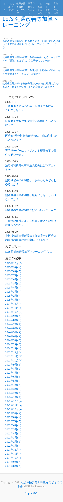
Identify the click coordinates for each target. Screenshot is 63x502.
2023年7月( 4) (13, 372)
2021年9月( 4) (13, 461)
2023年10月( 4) (14, 360)
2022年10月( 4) (14, 409)
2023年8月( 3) (13, 368)
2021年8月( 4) (13, 466)
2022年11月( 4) (13, 405)
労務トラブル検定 (56, 8)
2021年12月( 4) (14, 449)
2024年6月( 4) (13, 328)
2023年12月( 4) (14, 352)
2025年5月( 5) (13, 283)
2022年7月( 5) (13, 421)
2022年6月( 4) (13, 425)
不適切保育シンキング (31, 8)
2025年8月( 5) (13, 271)
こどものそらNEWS (11, 6)
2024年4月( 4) (13, 336)
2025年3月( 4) (13, 291)
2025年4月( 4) (13, 287)
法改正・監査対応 (48, 8)
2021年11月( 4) (13, 453)
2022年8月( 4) (13, 417)
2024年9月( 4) (13, 316)
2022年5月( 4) (13, 429)
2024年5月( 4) (13, 332)
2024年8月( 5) (13, 320)
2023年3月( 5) (13, 388)
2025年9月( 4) (13, 267)
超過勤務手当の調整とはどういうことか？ (30, 210)
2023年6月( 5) (13, 376)
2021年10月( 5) (14, 457)
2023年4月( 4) (13, 384)
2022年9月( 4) (13, 413)
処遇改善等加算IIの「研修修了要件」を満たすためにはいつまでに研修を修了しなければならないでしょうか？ (31, 44)
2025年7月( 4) (13, 275)
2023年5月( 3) (13, 380)
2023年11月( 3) (13, 356)
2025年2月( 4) (13, 295)
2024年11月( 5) (13, 307)
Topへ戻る (31, 493)
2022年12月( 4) (14, 401)
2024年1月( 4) (13, 348)
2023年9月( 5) (13, 364)
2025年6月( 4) (13, 279)
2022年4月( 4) (13, 433)
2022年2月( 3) (13, 441)
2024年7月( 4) (13, 324)
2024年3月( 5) (13, 340)
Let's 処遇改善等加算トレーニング (30, 22)
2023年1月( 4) (13, 397)
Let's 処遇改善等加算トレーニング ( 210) (29, 251)
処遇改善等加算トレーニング (20, 8)
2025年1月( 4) (13, 299)
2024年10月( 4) (14, 311)
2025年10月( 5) (14, 263)
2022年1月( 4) (13, 445)
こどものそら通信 (40, 8)
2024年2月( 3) (13, 344)
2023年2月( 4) (13, 393)
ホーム (5, 6)
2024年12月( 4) (14, 303)
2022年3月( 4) (13, 437)
